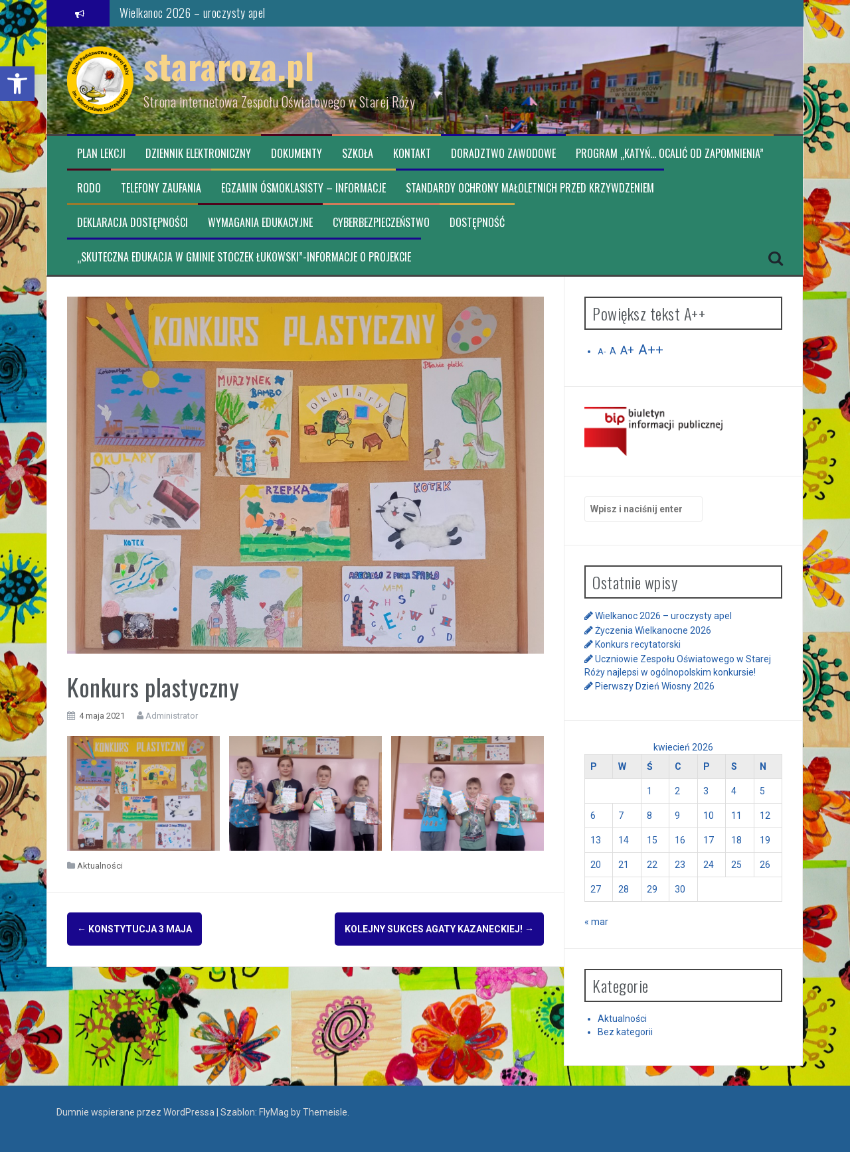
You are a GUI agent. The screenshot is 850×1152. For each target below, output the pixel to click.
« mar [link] (596, 921)
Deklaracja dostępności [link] (132, 222)
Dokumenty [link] (296, 153)
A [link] (613, 351)
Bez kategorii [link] (625, 1032)
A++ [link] (650, 350)
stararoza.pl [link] (228, 65)
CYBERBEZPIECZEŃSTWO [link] (381, 222)
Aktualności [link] (100, 866)
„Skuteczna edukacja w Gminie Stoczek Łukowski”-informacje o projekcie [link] (244, 257)
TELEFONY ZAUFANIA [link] (161, 188)
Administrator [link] (171, 716)
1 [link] (649, 791)
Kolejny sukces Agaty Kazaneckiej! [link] (439, 929)
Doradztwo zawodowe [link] (503, 153)
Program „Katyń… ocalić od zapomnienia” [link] (670, 153)
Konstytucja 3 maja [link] (134, 929)
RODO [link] (89, 188)
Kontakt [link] (412, 153)
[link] (17, 83)
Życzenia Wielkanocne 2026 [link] (653, 630)
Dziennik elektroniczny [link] (198, 153)
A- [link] (602, 351)
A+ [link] (627, 350)
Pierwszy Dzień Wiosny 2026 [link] (655, 686)
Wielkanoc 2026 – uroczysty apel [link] (193, 12)
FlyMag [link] (274, 1112)
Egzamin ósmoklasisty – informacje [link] (303, 188)
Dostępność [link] (477, 222)
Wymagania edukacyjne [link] (260, 222)
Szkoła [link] (357, 153)
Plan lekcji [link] (101, 153)
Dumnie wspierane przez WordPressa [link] (136, 1112)
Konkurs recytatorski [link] (638, 644)
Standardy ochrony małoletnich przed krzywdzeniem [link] (530, 188)
